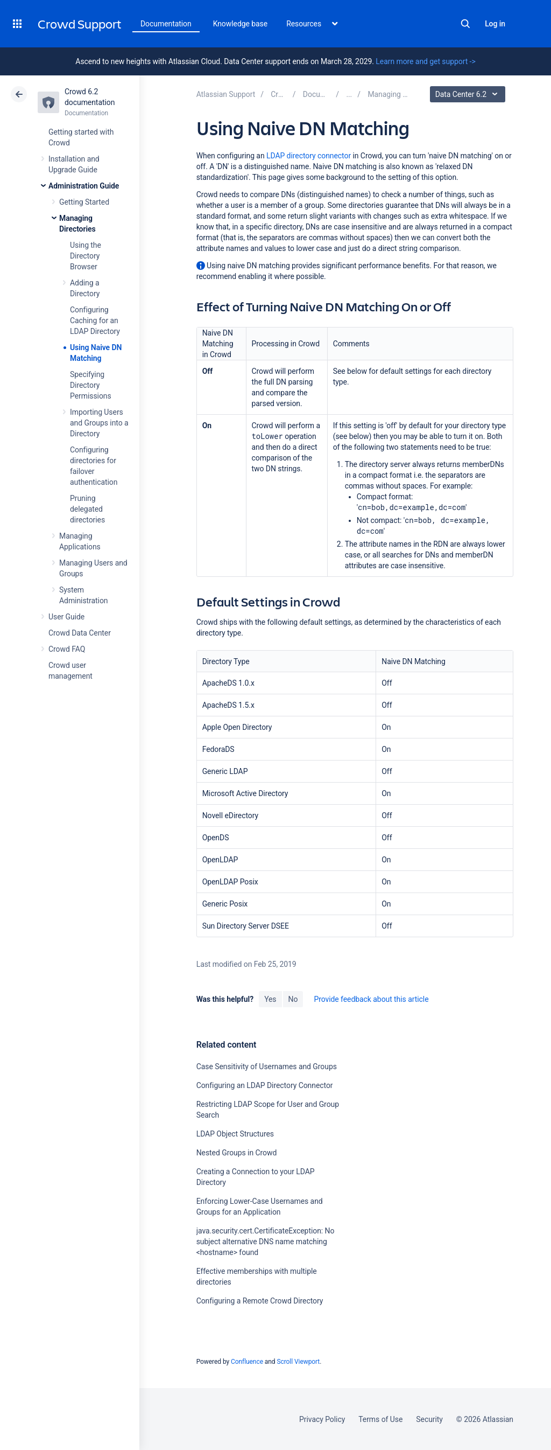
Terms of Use (380, 1419)
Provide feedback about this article (371, 999)
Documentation (166, 23)
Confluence (247, 1361)
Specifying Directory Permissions (90, 385)
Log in (495, 23)
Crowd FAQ (66, 649)
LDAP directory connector (308, 155)
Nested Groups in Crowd (236, 1152)
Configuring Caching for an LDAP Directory (95, 320)
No (293, 999)
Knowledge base (240, 23)
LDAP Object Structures (235, 1134)
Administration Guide (83, 186)
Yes (270, 999)
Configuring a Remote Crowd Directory (259, 1300)
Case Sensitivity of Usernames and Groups (266, 1066)
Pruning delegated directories (87, 509)
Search (465, 23)
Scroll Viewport (298, 1361)
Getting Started (84, 202)
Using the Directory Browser (85, 256)
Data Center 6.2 (469, 94)
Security (429, 1419)
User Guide (66, 616)
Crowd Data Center (79, 633)
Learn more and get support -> (425, 61)
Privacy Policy (322, 1419)
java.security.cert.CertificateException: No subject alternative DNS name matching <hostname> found (265, 1241)
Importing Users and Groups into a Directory (99, 423)
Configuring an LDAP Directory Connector (264, 1085)
